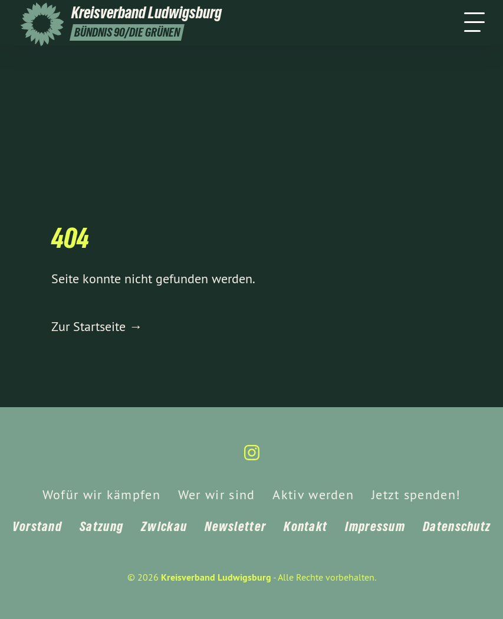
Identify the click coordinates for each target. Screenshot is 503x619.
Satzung (101, 526)
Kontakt (305, 526)
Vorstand (37, 526)
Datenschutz (457, 526)
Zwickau (164, 526)
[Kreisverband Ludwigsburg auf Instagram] (251, 457)
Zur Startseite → (96, 326)
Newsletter (235, 526)
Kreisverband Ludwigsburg (216, 577)
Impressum (375, 526)
